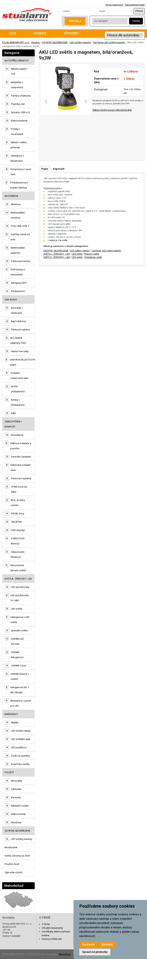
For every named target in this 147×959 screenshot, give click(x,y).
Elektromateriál (19, 120)
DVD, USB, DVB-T (20, 225)
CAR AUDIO (11, 299)
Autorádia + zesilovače (17, 310)
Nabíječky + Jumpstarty (17, 85)
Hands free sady (19, 351)
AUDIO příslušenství (18, 389)
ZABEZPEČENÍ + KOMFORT (13, 424)
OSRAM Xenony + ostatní (19, 676)
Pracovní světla (91, 254)
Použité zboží (12, 864)
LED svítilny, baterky (80, 42)
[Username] (78, 11)
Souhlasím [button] (88, 944)
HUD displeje (18, 530)
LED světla (16, 608)
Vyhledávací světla (93, 257)
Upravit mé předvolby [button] (94, 951)
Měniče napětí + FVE (19, 71)
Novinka (40, 33)
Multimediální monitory (18, 215)
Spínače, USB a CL (20, 112)
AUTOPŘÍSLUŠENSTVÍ (16, 60)
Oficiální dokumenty (52, 927)
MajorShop (64, 954)
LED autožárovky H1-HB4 (19, 598)
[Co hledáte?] (110, 21)
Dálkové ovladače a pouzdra (20, 446)
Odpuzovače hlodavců (17, 554)
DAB (13, 413)
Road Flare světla (20, 764)
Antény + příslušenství (18, 402)
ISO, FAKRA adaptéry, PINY (18, 340)
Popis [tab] (44, 168)
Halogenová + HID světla (19, 620)
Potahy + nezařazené (17, 131)
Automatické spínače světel (18, 568)
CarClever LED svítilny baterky (109, 42)
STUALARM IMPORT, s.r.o (15, 42)
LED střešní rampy (20, 730)
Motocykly (16, 780)
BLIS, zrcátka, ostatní (18, 503)
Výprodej (71, 33)
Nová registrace (114, 4)
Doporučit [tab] (58, 168)
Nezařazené (11, 847)
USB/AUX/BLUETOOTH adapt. (22, 362)
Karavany (16, 797)
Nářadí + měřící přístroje (19, 145)
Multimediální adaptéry (18, 250)
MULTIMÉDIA (11, 195)
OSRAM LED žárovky (17, 641)
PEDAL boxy (17, 513)
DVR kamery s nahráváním (17, 272)
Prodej (75, 21)
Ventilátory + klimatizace (17, 158)
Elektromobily (18, 814)
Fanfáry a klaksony (21, 95)
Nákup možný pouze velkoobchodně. (112, 109)
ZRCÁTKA (16, 521)
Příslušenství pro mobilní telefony (19, 185)
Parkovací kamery (20, 261)
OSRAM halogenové (17, 655)
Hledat (136, 21)
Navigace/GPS (19, 282)
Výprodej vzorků (13, 872)
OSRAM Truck (18, 665)
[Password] (114, 11)
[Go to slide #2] (75, 147)
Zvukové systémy (20, 755)
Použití (9, 772)
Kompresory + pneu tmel (20, 172)
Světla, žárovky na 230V (17, 855)
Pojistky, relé (18, 103)
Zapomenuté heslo (135, 4)
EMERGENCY (11, 714)
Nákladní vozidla (20, 805)
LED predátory (18, 747)
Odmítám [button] (107, 944)
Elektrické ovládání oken (20, 467)
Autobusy (16, 822)
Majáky (14, 722)
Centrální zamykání (21, 456)
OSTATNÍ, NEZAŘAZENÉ (55, 42)
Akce (12, 33)
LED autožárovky (20, 587)
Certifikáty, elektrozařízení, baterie (56, 933)
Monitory (16, 204)
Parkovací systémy (21, 478)
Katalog (35, 42)
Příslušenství (18, 291)
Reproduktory (18, 321)
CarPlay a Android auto (20, 237)
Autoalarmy (17, 434)
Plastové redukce (20, 329)
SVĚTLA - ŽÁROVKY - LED (18, 578)
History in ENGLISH (52, 938)
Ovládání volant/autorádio (19, 375)
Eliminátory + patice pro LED (20, 703)
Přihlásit (139, 11)
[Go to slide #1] (56, 147)
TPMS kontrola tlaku (19, 489)
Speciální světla (19, 630)
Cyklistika (16, 789)
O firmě (46, 924)
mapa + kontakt (11, 935)
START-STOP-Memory (18, 541)
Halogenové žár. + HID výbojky (19, 690)
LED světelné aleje (20, 739)
